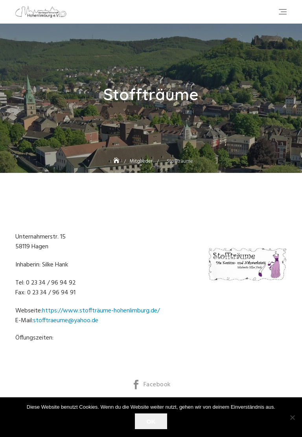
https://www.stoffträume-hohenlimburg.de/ (101, 311)
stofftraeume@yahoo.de (65, 321)
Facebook (157, 385)
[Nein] (292, 417)
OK (151, 421)
